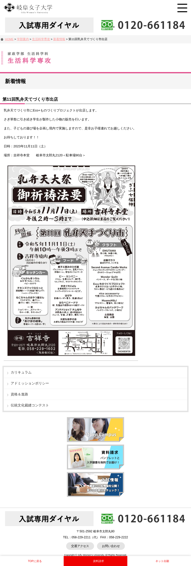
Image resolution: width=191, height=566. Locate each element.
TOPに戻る (35, 561)
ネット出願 (162, 561)
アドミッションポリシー (30, 383)
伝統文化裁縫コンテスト (30, 405)
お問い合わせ (111, 546)
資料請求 (98, 561)
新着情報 (59, 39)
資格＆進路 (19, 394)
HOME (9, 39)
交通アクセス (80, 546)
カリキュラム (21, 372)
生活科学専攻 (41, 39)
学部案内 (23, 39)
